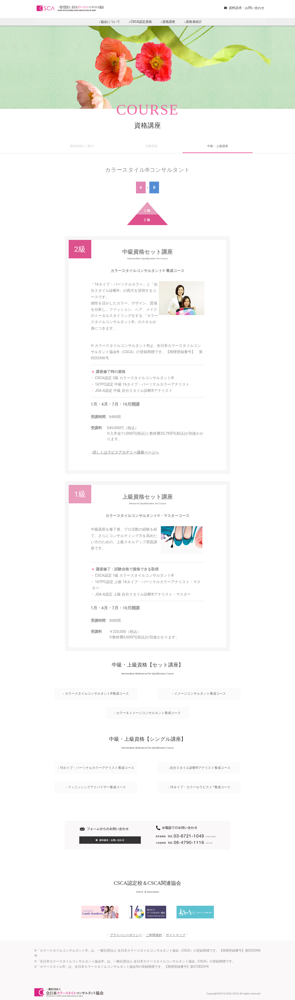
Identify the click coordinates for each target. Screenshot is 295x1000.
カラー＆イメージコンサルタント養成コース (147, 713)
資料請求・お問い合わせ (244, 8)
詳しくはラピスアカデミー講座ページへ (125, 452)
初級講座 (152, 146)
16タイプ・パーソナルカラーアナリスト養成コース (96, 768)
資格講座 (168, 22)
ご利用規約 (154, 935)
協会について (109, 22)
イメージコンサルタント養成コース (199, 694)
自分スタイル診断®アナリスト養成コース (199, 768)
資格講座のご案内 (82, 146)
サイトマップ (175, 935)
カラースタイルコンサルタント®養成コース (96, 694)
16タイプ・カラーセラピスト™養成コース (199, 787)
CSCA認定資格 (140, 22)
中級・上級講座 (217, 146)
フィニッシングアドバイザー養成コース (96, 787)
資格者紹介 (193, 22)
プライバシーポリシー (126, 935)
